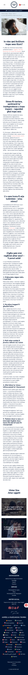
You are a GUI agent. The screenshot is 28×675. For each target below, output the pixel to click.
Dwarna (14, 584)
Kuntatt (14, 595)
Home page (4, 13)
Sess (14, 13)
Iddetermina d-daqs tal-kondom (14, 579)
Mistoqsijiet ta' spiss (14, 590)
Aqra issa (14, 513)
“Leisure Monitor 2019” (17, 136)
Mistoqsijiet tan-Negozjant (14, 593)
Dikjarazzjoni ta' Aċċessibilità (14, 662)
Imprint (14, 663)
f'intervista (12, 228)
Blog (10, 13)
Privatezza (14, 665)
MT (22, 5)
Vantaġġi (14, 580)
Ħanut (14, 582)
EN (24, 5)
